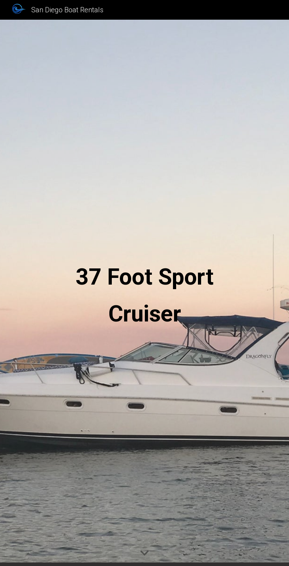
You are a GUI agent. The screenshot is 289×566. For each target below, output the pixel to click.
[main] (144, 293)
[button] (144, 553)
